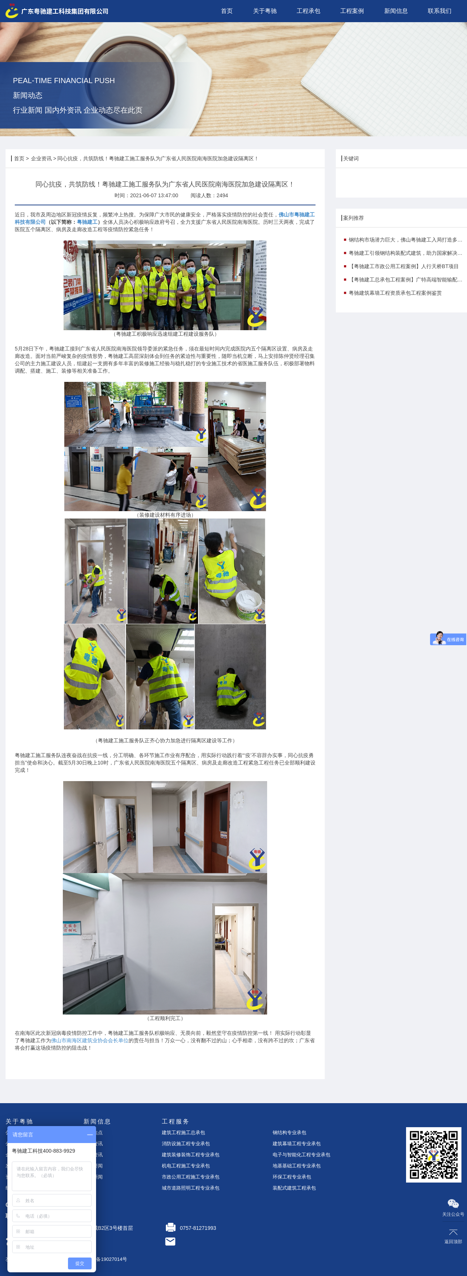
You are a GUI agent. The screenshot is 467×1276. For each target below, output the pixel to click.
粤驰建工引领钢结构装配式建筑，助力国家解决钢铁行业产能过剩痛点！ (408, 253)
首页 (19, 158)
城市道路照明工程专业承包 (190, 1188)
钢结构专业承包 (289, 1132)
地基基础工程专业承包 (297, 1166)
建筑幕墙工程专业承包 (297, 1143)
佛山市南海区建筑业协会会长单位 (90, 1040)
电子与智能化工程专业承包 (301, 1154)
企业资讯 (41, 158)
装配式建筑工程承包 (294, 1188)
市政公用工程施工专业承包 (190, 1177)
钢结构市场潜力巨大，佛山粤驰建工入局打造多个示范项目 (408, 240)
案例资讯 (93, 1154)
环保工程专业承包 (292, 1177)
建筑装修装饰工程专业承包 (190, 1154)
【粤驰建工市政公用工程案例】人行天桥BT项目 (404, 266)
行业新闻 (93, 1177)
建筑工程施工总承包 (183, 1132)
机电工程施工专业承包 (186, 1166)
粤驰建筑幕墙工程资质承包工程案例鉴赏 (395, 293)
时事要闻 (93, 1166)
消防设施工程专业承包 (186, 1143)
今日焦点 (93, 1132)
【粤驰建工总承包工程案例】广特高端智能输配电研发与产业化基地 (408, 280)
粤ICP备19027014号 (105, 1259)
